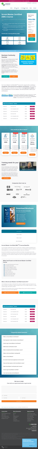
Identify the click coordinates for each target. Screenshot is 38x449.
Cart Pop (22, 33)
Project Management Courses (13, 19)
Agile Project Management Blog (31, 414)
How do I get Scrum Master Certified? (10, 369)
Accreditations (15, 417)
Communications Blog (30, 419)
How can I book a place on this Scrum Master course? (13, 363)
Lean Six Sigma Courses (5, 416)
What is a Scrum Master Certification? (11, 336)
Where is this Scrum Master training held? (11, 353)
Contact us (14, 418)
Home (11, 8)
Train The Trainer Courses (5, 417)
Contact (34, 8)
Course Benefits (19, 231)
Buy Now (23, 152)
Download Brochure (31, 39)
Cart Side (4, 35)
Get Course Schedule (27, 292)
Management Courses (5, 418)
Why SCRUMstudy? (19, 241)
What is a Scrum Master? (8, 356)
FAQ (13, 414)
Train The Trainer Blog (30, 417)
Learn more (27, 0)
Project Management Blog (31, 413)
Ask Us (14, 76)
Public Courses (16, 8)
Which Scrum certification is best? (10, 346)
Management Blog (30, 418)
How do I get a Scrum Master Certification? (12, 343)
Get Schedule (31, 36)
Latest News (29, 420)
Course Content (19, 234)
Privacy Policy (15, 419)
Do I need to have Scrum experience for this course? (13, 359)
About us (14, 413)
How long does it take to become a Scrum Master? (13, 340)
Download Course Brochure (10, 292)
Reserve (32, 106)
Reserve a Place (5, 153)
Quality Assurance (16, 416)
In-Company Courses (24, 8)
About (31, 8)
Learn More (6, 76)
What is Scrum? (19, 237)
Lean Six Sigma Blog (30, 416)
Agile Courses (4, 414)
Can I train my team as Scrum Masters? (11, 373)
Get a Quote (6, 178)
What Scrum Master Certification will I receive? (12, 366)
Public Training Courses (5, 19)
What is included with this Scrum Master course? (13, 349)
